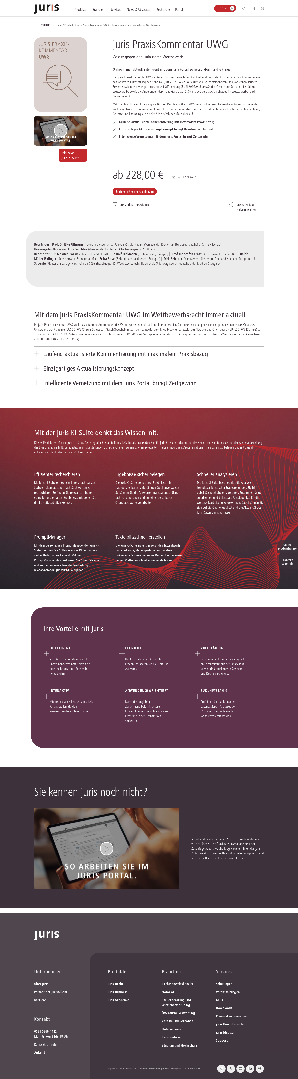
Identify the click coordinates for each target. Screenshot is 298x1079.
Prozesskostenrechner (232, 1016)
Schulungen (224, 984)
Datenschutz (132, 1068)
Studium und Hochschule (179, 1045)
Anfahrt (39, 1052)
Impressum (113, 1068)
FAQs (219, 1000)
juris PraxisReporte (230, 1024)
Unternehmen (171, 1029)
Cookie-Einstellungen (150, 1068)
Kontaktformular (46, 1044)
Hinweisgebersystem (172, 1068)
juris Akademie (118, 1000)
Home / (60, 24)
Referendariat (172, 1037)
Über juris (41, 984)
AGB (122, 1068)
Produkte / (70, 24)
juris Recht (115, 984)
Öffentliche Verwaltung (178, 1013)
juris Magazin (226, 1032)
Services (224, 972)
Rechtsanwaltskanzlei (177, 984)
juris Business (117, 992)
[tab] (149, 354)
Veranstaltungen (228, 992)
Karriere (40, 1000)
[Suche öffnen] (244, 8)
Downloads (224, 1008)
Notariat (168, 992)
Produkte (117, 972)
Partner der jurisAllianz (50, 992)
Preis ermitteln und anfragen (135, 191)
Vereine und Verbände (177, 1021)
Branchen (171, 972)
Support (222, 1040)
